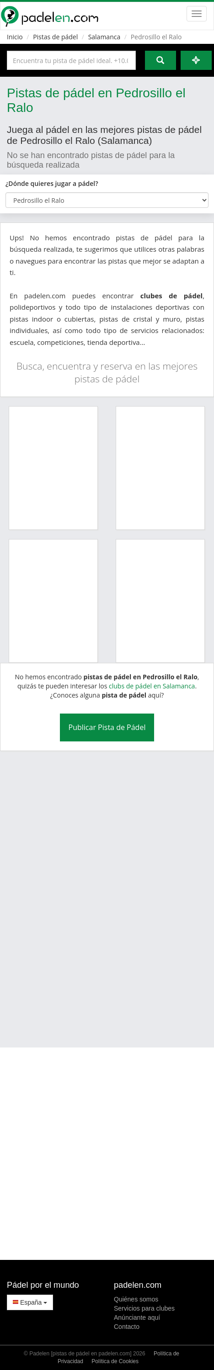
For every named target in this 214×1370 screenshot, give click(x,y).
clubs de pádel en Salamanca (152, 686)
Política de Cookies (115, 1361)
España (30, 1302)
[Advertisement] (98, 893)
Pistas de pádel (55, 36)
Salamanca (104, 36)
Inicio (15, 36)
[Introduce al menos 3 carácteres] (71, 60)
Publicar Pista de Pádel (107, 727)
